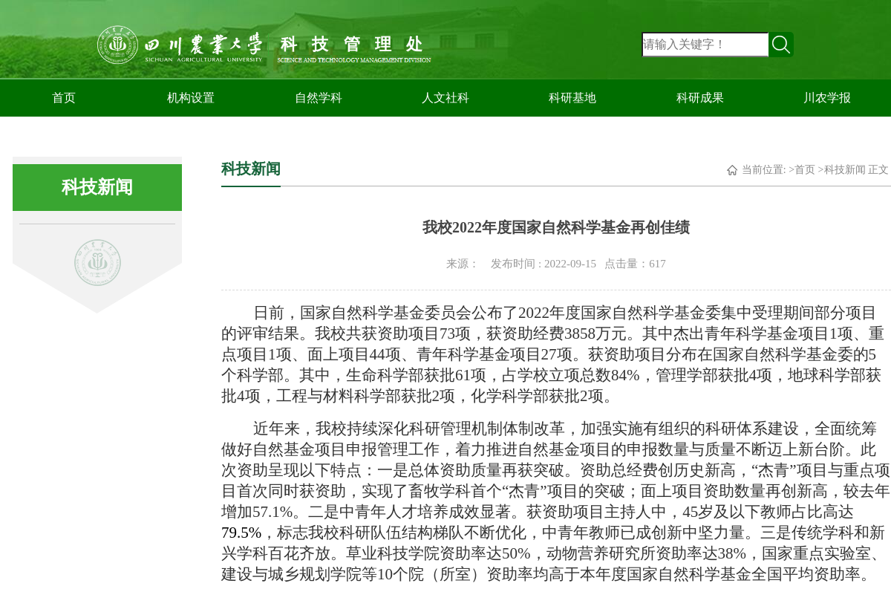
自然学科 (318, 97)
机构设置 (191, 97)
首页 (64, 97)
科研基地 (572, 97)
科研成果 (700, 97)
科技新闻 (845, 169)
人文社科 (445, 97)
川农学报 (827, 97)
